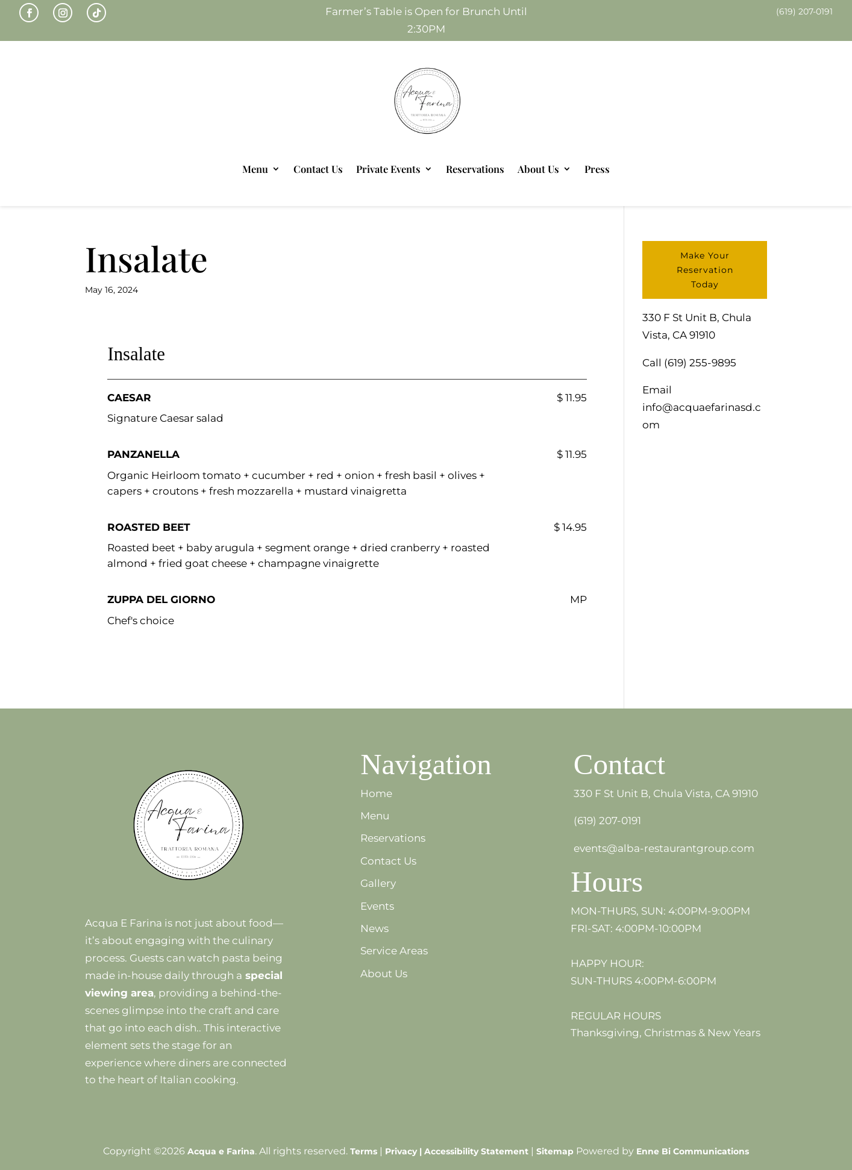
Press (597, 168)
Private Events (388, 168)
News (374, 928)
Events (377, 906)
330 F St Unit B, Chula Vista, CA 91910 (666, 793)
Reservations (475, 168)
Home (376, 793)
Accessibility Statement (476, 1151)
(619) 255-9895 (700, 363)
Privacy (401, 1151)
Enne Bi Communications (692, 1151)
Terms (363, 1151)
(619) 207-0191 (607, 821)
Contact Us (318, 168)
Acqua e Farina (221, 1151)
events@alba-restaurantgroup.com (664, 848)
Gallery (378, 883)
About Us (538, 168)
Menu (255, 168)
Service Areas (394, 951)
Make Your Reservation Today (705, 270)
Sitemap (555, 1151)
